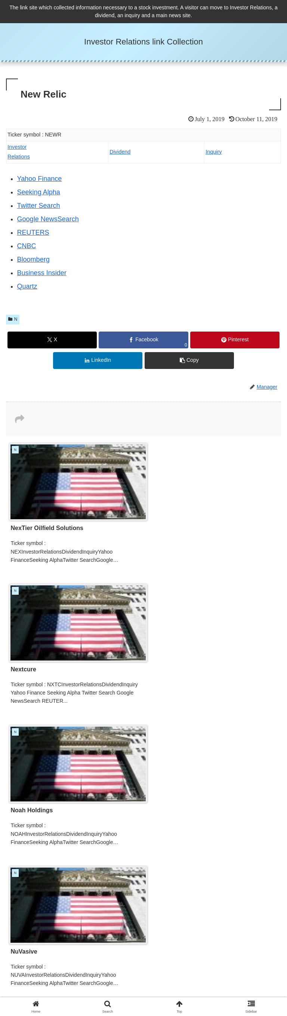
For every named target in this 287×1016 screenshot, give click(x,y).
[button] (189, 360)
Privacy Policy (73, 985)
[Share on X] (52, 340)
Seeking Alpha (38, 192)
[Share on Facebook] (143, 340)
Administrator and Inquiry (214, 985)
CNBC (26, 246)
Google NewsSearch (48, 219)
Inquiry (214, 152)
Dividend (119, 152)
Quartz (27, 286)
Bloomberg (33, 259)
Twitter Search (38, 205)
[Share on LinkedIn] (97, 360)
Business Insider (42, 273)
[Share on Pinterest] (235, 340)
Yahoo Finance (39, 178)
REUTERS (33, 232)
